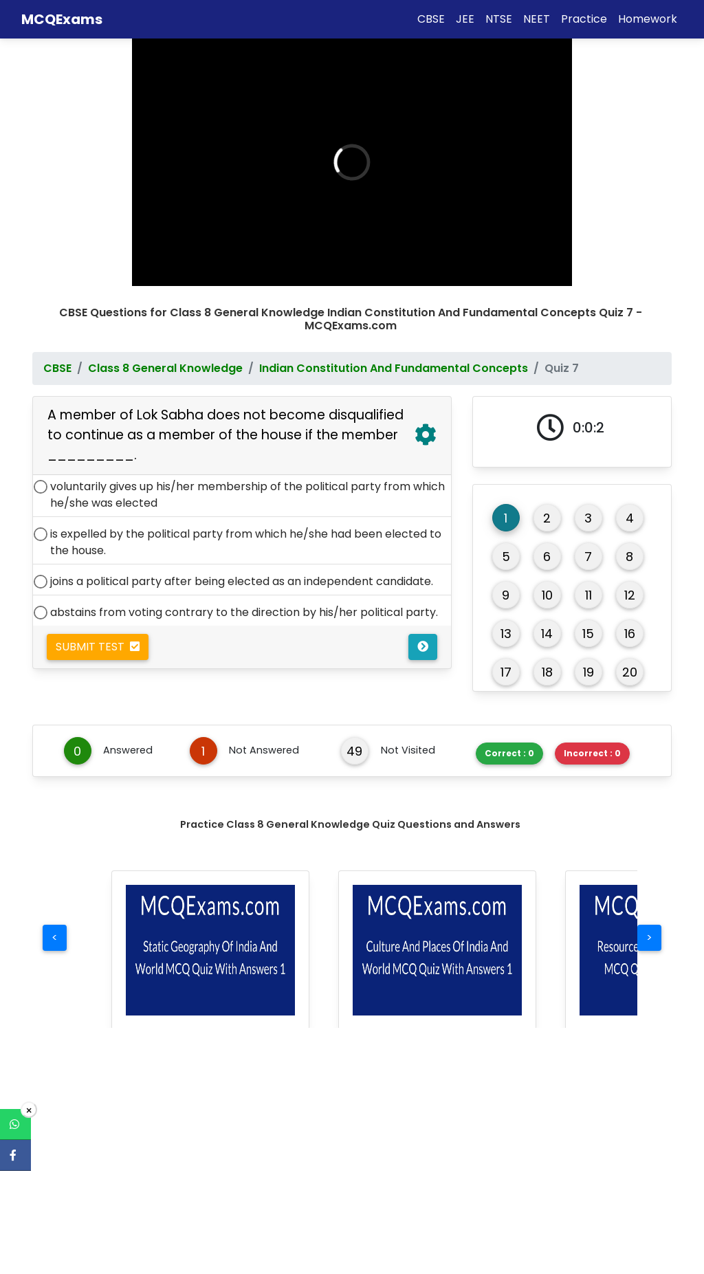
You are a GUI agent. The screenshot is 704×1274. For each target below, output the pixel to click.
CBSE (57, 350)
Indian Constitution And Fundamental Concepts (393, 350)
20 (629, 653)
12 (629, 576)
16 (629, 615)
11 (588, 576)
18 (547, 653)
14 (547, 615)
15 (588, 615)
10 (547, 576)
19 (588, 653)
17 (506, 653)
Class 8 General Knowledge (165, 350)
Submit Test (98, 628)
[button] (210, 931)
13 (506, 615)
